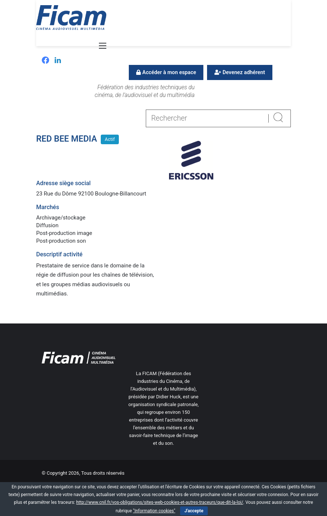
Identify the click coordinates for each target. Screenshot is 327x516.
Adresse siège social (63, 183)
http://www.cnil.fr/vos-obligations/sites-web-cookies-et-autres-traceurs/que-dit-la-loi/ (159, 502)
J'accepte (194, 510)
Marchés (47, 207)
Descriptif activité (59, 254)
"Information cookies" (154, 510)
